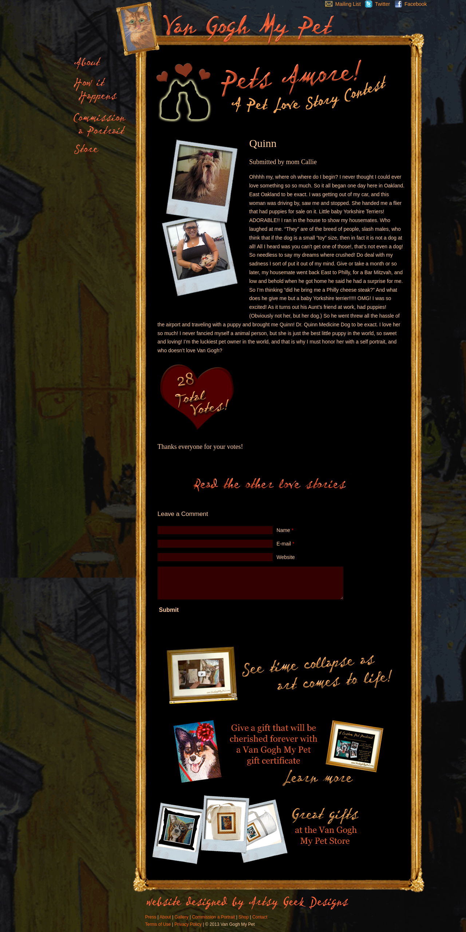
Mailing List (341, 4)
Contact (259, 917)
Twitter (375, 4)
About (165, 917)
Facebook (409, 4)
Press (151, 917)
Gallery (181, 917)
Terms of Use (158, 924)
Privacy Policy (188, 924)
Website (286, 557)
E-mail (286, 544)
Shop (243, 917)
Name (285, 530)
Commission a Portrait (213, 917)
